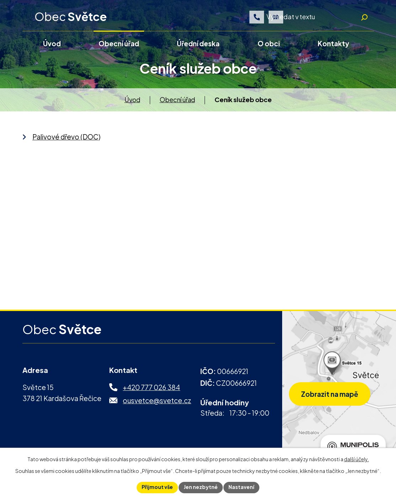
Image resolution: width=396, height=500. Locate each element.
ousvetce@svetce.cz (157, 402)
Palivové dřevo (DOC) (66, 138)
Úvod (132, 101)
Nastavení (241, 487)
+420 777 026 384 (151, 389)
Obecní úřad (177, 101)
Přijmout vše (157, 487)
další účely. (356, 459)
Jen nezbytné (201, 487)
